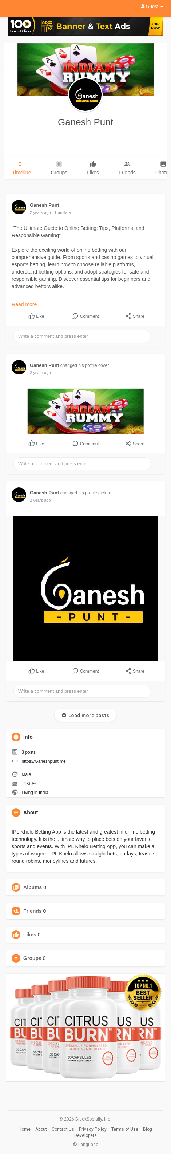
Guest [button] (152, 6)
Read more (24, 304)
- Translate (61, 212)
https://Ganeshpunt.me (43, 761)
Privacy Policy (93, 1129)
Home (25, 1129)
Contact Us (63, 1129)
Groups (32, 958)
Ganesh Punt (85, 122)
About (41, 1129)
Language (85, 1144)
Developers (85, 1135)
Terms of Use (124, 1129)
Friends (32, 911)
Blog (147, 1129)
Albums (32, 887)
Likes (29, 935)
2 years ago (40, 212)
